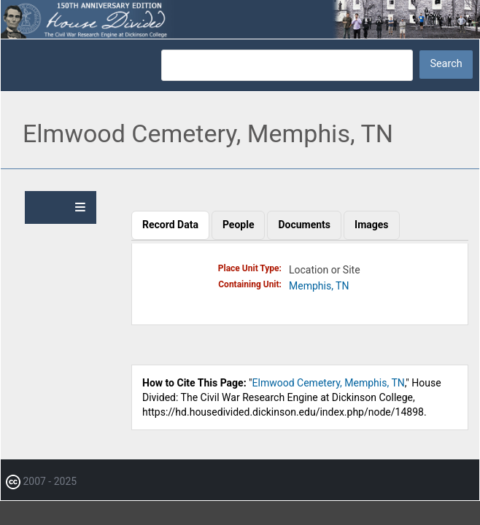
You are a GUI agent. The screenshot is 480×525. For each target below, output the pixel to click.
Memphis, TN (319, 286)
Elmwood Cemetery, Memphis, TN (328, 383)
